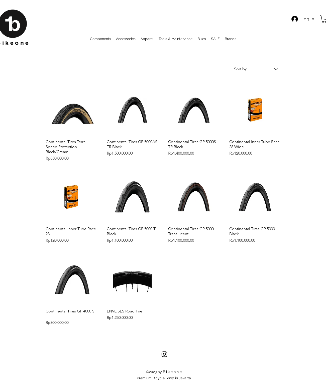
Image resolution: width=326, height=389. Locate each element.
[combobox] (256, 69)
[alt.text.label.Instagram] (164, 354)
